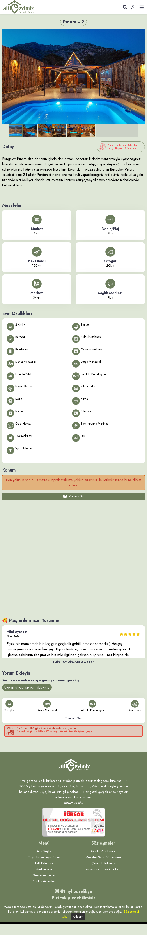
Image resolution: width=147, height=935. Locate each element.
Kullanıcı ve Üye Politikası (103, 869)
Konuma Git (73, 496)
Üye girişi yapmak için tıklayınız (27, 687)
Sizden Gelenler (44, 881)
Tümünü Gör (73, 718)
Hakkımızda (44, 869)
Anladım (78, 916)
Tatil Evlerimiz (44, 863)
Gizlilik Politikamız (103, 851)
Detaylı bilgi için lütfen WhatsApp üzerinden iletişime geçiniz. (56, 731)
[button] (140, 32)
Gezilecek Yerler (43, 875)
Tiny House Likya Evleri (44, 857)
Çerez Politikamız (103, 863)
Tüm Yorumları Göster (73, 661)
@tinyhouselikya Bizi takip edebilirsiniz (74, 894)
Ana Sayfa (44, 851)
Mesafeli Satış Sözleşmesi (103, 857)
